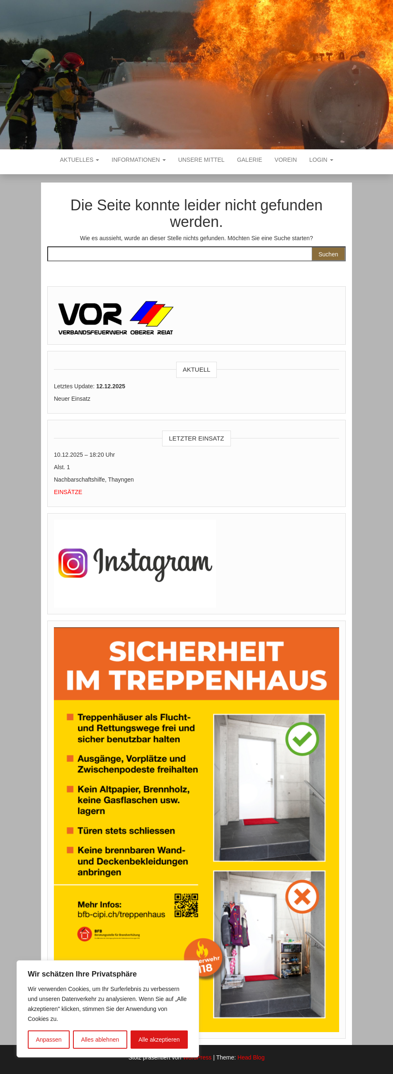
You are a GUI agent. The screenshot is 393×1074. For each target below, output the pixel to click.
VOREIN (285, 159)
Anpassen (48, 1039)
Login (321, 159)
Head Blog (251, 1057)
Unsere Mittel (201, 159)
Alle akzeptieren (159, 1039)
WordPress (197, 1057)
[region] (108, 1008)
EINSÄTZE (68, 492)
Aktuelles (79, 159)
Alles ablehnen (100, 1039)
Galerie (249, 159)
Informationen (138, 159)
